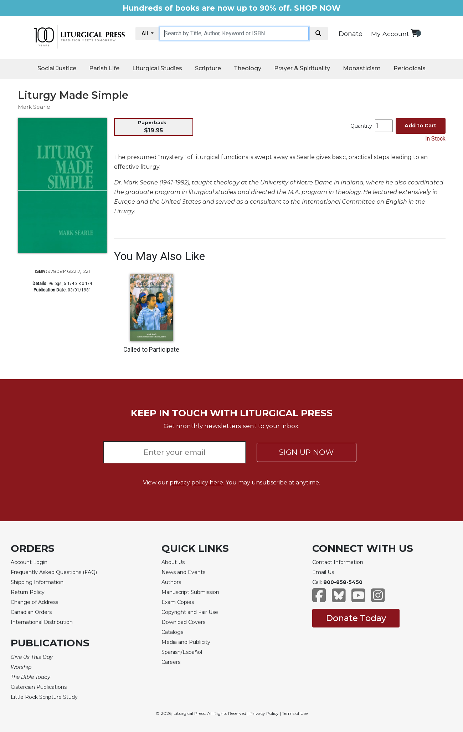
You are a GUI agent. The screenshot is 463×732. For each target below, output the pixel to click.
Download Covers (183, 622)
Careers (170, 662)
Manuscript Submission (190, 592)
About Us (173, 562)
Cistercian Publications (39, 687)
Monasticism (362, 68)
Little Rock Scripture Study (44, 697)
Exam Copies (177, 602)
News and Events (183, 572)
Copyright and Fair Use (189, 612)
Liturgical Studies (157, 68)
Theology (247, 68)
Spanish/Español (181, 652)
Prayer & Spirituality (302, 68)
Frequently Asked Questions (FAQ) (54, 572)
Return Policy (28, 592)
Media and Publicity (185, 642)
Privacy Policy (264, 713)
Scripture (208, 68)
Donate (350, 34)
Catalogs (172, 632)
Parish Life (104, 68)
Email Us (323, 572)
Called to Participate (151, 349)
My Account (390, 33)
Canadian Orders (31, 612)
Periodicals (409, 68)
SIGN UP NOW (306, 452)
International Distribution (42, 622)
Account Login (29, 562)
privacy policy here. (197, 482)
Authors (171, 582)
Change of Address (34, 602)
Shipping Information (37, 582)
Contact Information (337, 562)
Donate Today (356, 618)
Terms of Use (295, 713)
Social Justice (56, 68)
